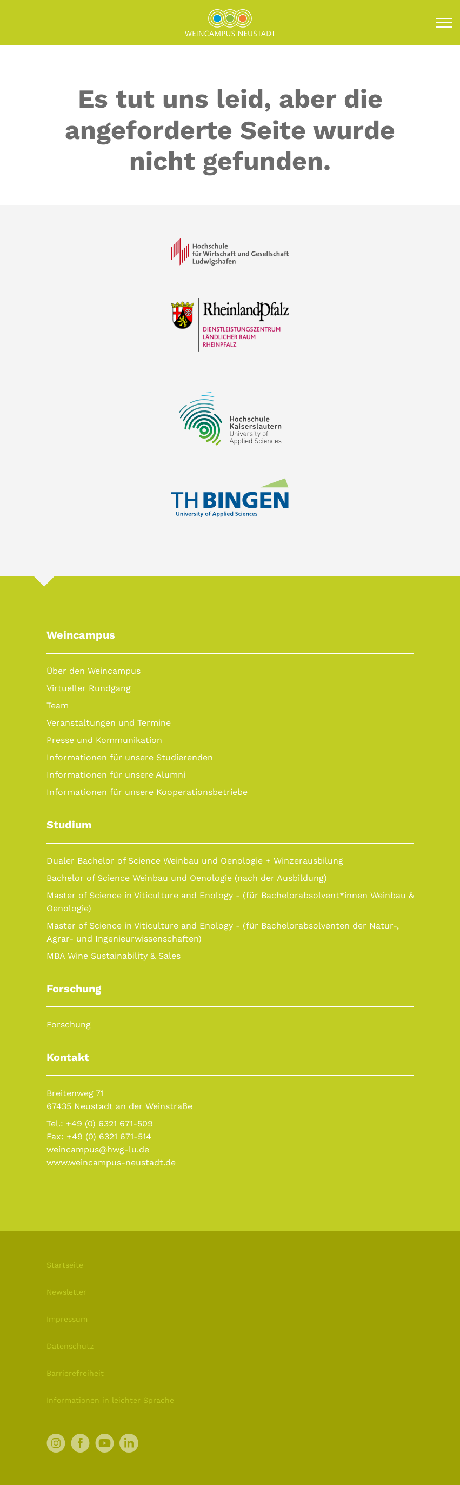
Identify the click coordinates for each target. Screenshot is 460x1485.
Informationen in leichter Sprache (110, 1400)
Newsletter (66, 1292)
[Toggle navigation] (444, 22)
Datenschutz (70, 1346)
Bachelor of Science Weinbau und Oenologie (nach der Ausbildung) (186, 878)
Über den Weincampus (93, 671)
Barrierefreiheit (75, 1373)
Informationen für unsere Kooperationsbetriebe (147, 792)
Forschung (68, 1024)
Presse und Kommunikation (104, 740)
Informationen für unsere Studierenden (129, 757)
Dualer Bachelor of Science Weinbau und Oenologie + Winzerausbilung (194, 861)
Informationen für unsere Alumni (115, 775)
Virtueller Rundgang (88, 688)
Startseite (64, 1265)
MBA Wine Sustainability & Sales (113, 956)
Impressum (67, 1319)
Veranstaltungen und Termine (108, 723)
